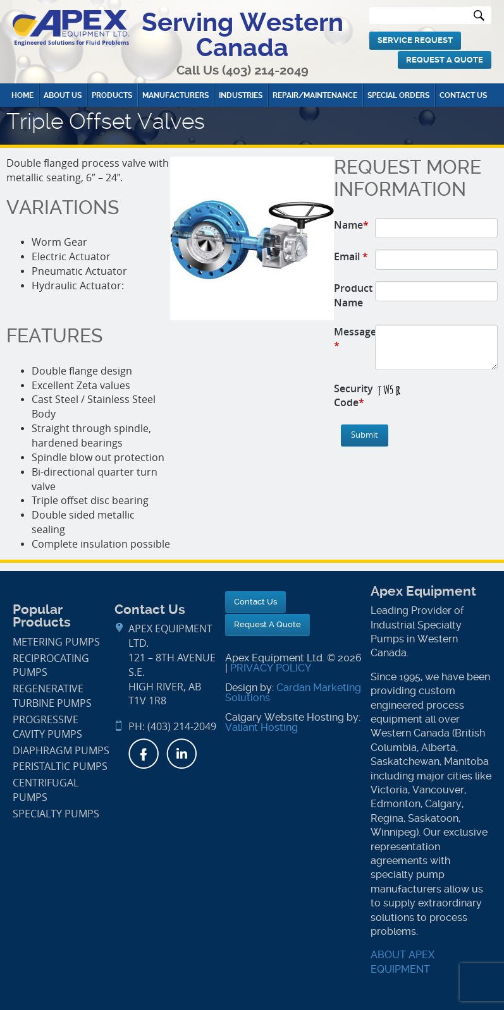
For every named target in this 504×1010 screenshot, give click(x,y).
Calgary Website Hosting (284, 717)
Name (351, 225)
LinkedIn (181, 753)
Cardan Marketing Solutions (293, 693)
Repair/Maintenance (315, 95)
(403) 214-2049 (265, 70)
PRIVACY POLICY (270, 668)
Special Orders (398, 95)
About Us (63, 95)
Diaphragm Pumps (61, 751)
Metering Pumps (56, 642)
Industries (240, 95)
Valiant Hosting (261, 727)
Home (22, 95)
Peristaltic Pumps (60, 767)
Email (351, 256)
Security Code (353, 396)
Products (112, 95)
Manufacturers (175, 95)
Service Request (415, 40)
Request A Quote (444, 59)
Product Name (353, 295)
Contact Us (463, 95)
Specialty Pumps (56, 814)
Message (355, 339)
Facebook (143, 753)
